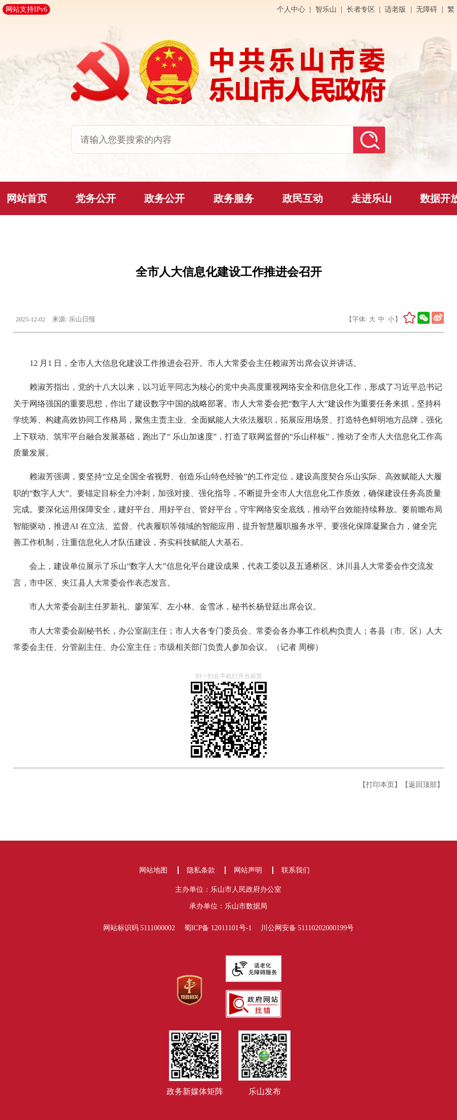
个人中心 (292, 9)
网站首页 (27, 198)
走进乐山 (371, 198)
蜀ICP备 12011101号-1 (221, 928)
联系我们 (295, 870)
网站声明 (248, 870)
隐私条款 (201, 870)
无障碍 (426, 9)
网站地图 (153, 870)
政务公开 (164, 198)
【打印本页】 (380, 784)
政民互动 (302, 198)
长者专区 (361, 9)
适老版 (395, 9)
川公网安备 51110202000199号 (307, 928)
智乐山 (327, 9)
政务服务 (234, 198)
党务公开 (95, 198)
